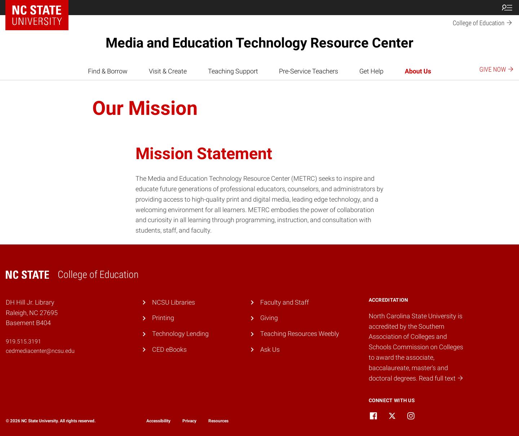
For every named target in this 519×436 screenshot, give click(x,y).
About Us (418, 71)
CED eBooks (169, 349)
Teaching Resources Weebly (299, 333)
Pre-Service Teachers (308, 71)
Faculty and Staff (284, 302)
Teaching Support (233, 71)
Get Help (371, 71)
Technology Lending (180, 333)
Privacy (189, 420)
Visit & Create (168, 71)
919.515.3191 (23, 341)
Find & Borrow (108, 71)
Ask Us (270, 349)
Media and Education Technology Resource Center (259, 43)
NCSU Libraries (173, 302)
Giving (269, 318)
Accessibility (158, 420)
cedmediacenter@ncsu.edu (40, 350)
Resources (218, 420)
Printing (163, 318)
